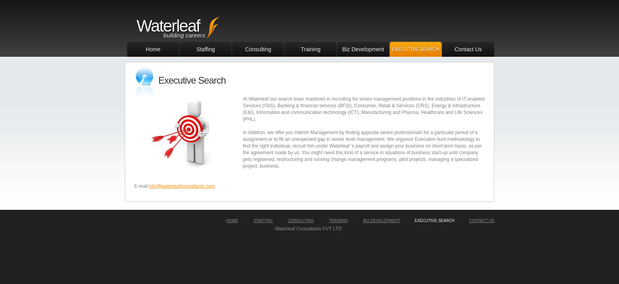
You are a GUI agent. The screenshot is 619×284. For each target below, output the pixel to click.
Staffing (205, 49)
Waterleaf (168, 26)
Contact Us (468, 49)
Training (311, 49)
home (232, 221)
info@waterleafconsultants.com (182, 186)
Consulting (258, 49)
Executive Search (415, 49)
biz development (381, 221)
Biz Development (363, 49)
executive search (434, 221)
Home (153, 49)
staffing (263, 221)
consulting (301, 221)
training (338, 221)
